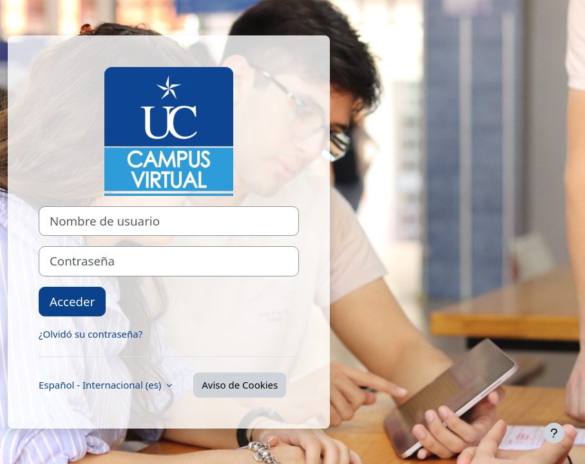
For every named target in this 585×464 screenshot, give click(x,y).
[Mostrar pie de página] (554, 433)
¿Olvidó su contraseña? (90, 333)
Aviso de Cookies (240, 384)
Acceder (72, 301)
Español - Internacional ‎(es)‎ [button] (101, 384)
